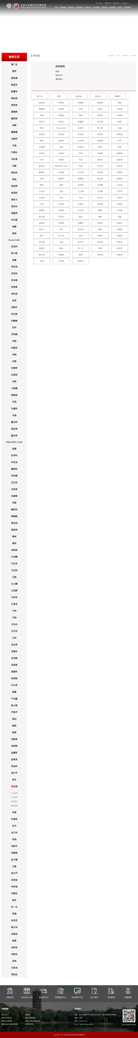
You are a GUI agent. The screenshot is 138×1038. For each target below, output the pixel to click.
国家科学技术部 (7, 1018)
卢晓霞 (18, 388)
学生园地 (96, 7)
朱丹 (19, 826)
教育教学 (79, 7)
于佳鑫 (18, 698)
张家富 (18, 739)
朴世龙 (18, 462)
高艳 (19, 179)
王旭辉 (18, 590)
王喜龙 (18, 604)
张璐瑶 (18, 853)
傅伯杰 (18, 172)
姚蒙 (19, 692)
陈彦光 (18, 85)
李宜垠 (18, 267)
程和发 (18, 105)
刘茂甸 (18, 375)
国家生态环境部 (30, 1018)
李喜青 (18, 287)
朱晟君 (18, 819)
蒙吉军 (18, 422)
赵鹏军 (18, 753)
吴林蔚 (18, 665)
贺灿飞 (18, 199)
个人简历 (14, 793)
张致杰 (18, 954)
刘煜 (19, 361)
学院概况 (63, 7)
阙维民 (18, 469)
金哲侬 (18, 947)
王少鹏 (18, 584)
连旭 (19, 961)
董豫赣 (18, 132)
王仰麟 (18, 557)
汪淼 (19, 866)
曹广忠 (18, 64)
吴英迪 (18, 880)
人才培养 (14, 797)
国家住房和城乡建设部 (32, 1021)
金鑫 (19, 260)
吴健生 (18, 651)
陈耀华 (18, 91)
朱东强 (18, 786)
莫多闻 (18, 429)
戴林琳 (18, 118)
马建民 (18, 408)
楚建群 (18, 112)
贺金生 (18, 206)
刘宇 (19, 327)
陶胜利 (18, 509)
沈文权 (18, 482)
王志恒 (18, 570)
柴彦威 (18, 78)
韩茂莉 (18, 193)
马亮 (19, 402)
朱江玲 (18, 832)
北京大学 (5, 1015)
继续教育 (112, 7)
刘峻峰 (18, 321)
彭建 (19, 449)
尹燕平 (18, 712)
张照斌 (18, 746)
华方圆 (18, 220)
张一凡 (18, 907)
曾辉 (19, 732)
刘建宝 (18, 893)
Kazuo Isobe (17, 240)
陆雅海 (18, 395)
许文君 (18, 685)
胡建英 (18, 213)
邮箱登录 (116, 3)
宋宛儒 (18, 476)
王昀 (19, 638)
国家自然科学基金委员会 (10, 1024)
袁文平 (18, 873)
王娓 (19, 577)
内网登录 (108, 3)
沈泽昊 (18, 489)
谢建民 (18, 671)
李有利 (18, 273)
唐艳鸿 (18, 530)
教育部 (27, 1015)
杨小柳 (18, 705)
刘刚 (19, 354)
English (124, 3)
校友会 (120, 7)
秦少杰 (18, 927)
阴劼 (19, 719)
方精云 (18, 152)
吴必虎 (18, 644)
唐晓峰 (18, 516)
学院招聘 (127, 7)
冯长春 (18, 159)
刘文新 (18, 314)
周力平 (18, 773)
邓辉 (19, 125)
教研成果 (14, 806)
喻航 (19, 726)
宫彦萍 (18, 186)
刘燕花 (18, 348)
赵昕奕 (18, 759)
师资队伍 (71, 7)
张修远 (18, 934)
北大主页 (99, 3)
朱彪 (19, 812)
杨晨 (19, 941)
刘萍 (19, 381)
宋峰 (19, 503)
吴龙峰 (18, 658)
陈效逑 (18, 98)
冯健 (19, 166)
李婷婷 (18, 550)
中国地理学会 (29, 1024)
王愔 (19, 617)
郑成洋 (18, 766)
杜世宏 (18, 920)
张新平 (18, 846)
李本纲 (18, 280)
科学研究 (88, 7)
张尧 (19, 839)
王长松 (18, 624)
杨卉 (19, 900)
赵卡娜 (18, 859)
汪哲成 (18, 968)
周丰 (19, 780)
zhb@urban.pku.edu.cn (87, 1024)
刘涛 (19, 341)
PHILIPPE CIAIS (16, 442)
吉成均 (18, 246)
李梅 (19, 913)
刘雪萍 (18, 368)
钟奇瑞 (18, 886)
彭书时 (18, 455)
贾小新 (18, 253)
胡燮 (19, 226)
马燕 (19, 415)
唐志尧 (18, 523)
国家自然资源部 (7, 1021)
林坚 (19, 300)
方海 (19, 145)
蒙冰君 (18, 435)
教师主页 (125, 55)
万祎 (19, 611)
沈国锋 (18, 496)
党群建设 (104, 7)
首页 (56, 7)
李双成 (18, 294)
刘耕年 (18, 307)
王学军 (18, 597)
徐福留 (18, 678)
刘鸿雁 (18, 334)
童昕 (19, 543)
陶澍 (19, 536)
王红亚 (18, 563)
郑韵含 (18, 974)
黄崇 (19, 233)
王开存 (18, 631)
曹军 (19, 71)
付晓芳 (18, 139)
